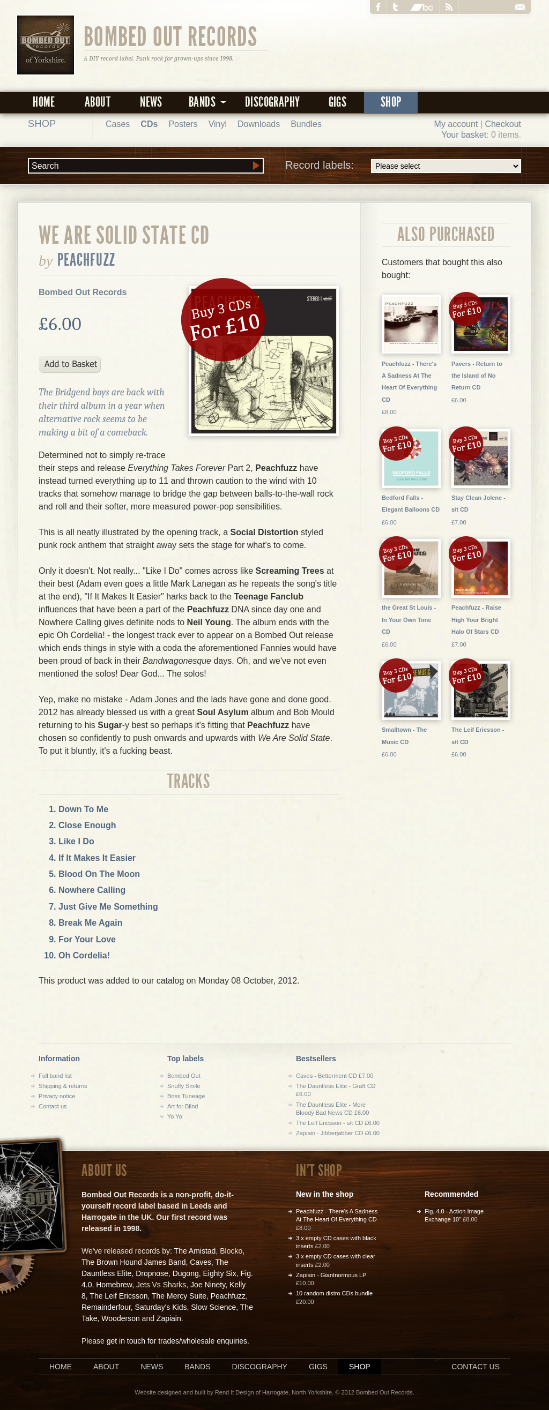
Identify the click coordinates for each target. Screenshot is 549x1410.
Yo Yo (174, 1116)
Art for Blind (182, 1106)
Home (44, 102)
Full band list (55, 1075)
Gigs (338, 102)
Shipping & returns (63, 1086)
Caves (200, 1262)
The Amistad (195, 1251)
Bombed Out (184, 1075)
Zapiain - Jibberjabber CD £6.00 (338, 1133)
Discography (272, 102)
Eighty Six (219, 1273)
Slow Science (213, 1307)
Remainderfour (106, 1307)
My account (456, 124)
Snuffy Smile (184, 1086)
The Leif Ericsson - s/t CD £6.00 (338, 1123)
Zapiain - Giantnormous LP (331, 1275)
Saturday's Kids (161, 1307)
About (97, 102)
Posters (182, 124)
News (151, 102)
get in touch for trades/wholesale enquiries (177, 1341)
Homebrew (114, 1284)
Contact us (53, 1106)
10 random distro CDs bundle (334, 1293)
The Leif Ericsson (118, 1296)
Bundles (306, 124)
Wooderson (120, 1318)
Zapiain (169, 1318)
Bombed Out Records (171, 36)
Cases (118, 124)
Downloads (259, 124)
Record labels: (403, 166)
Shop (391, 102)
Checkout (503, 124)
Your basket (463, 134)
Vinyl (218, 124)
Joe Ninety (207, 1284)
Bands (197, 1366)
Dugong (186, 1273)
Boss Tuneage (186, 1096)
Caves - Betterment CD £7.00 (334, 1075)
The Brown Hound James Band (133, 1262)
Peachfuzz (86, 260)
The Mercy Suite (179, 1296)
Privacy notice (57, 1096)
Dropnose (152, 1273)
